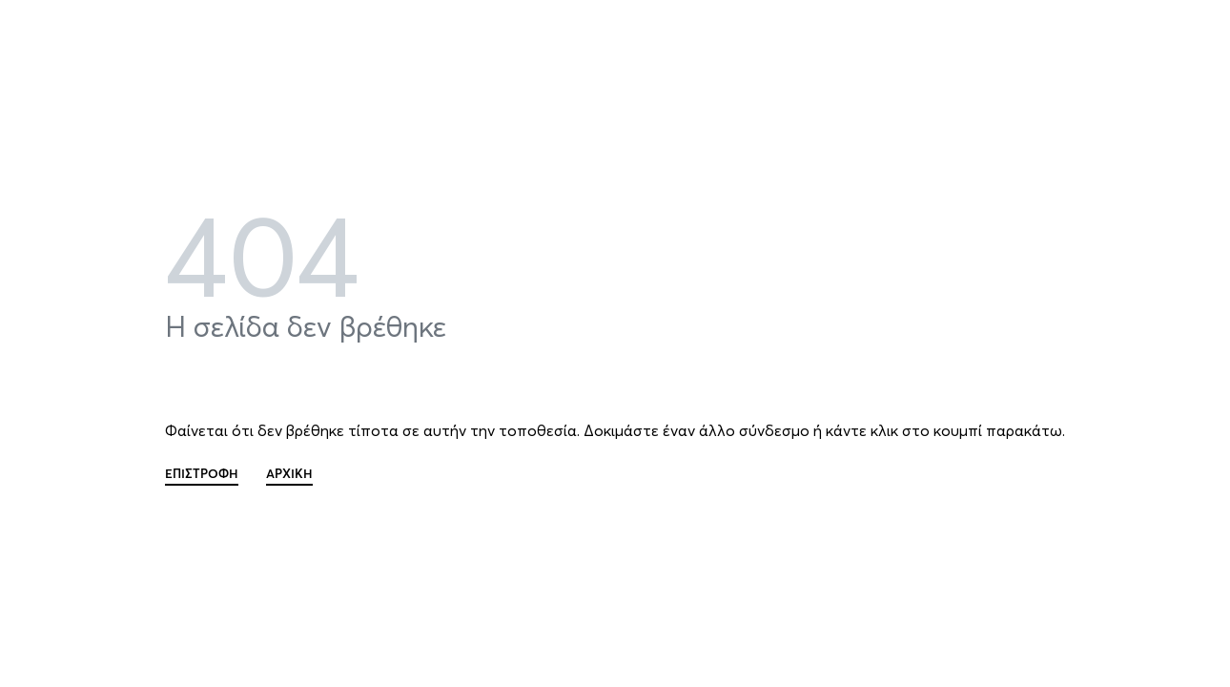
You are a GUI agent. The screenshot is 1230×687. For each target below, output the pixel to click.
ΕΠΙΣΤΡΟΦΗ (201, 474)
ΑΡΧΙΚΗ (289, 474)
